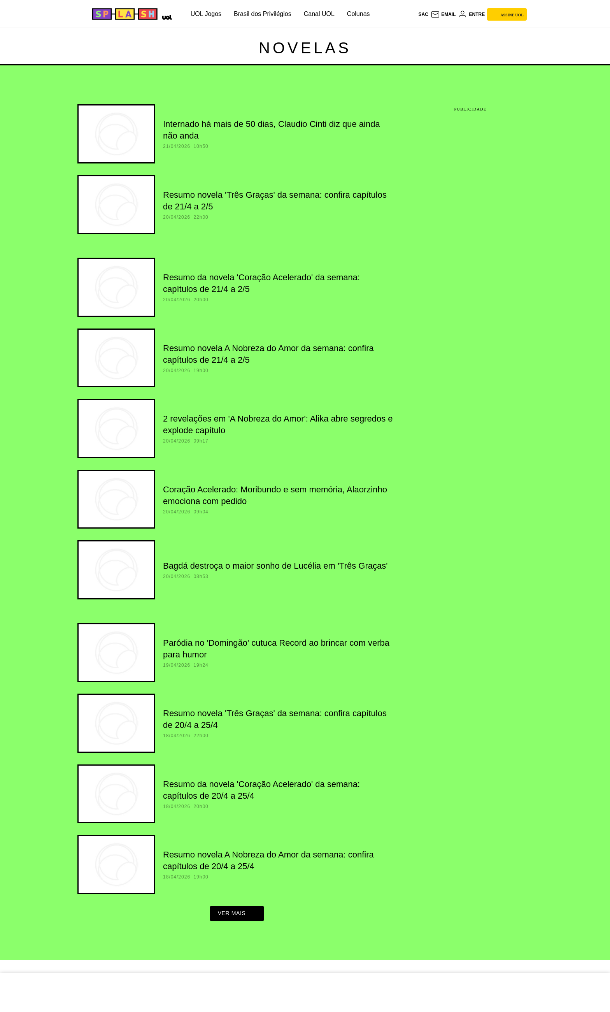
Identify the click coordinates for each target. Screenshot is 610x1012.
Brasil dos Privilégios (262, 14)
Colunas (358, 14)
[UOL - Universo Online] (165, 16)
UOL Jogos (206, 14)
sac (423, 14)
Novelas (305, 47)
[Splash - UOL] (123, 14)
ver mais (237, 915)
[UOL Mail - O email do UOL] (443, 14)
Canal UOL (319, 14)
